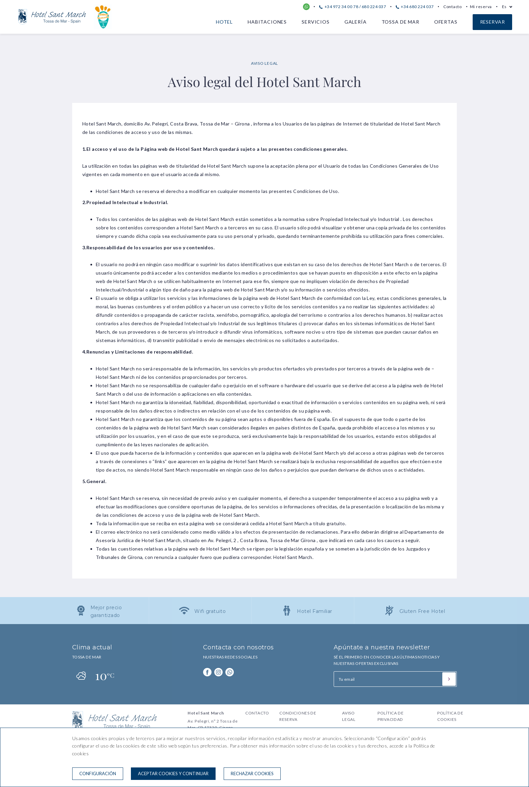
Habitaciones (267, 22)
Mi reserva (481, 6)
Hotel (224, 22)
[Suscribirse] (449, 679)
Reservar (492, 22)
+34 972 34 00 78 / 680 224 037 (352, 6)
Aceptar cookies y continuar (173, 773)
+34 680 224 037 (415, 6)
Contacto (452, 6)
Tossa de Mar (400, 22)
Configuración (97, 773)
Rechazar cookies (252, 773)
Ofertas (445, 22)
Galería (355, 22)
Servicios (316, 22)
